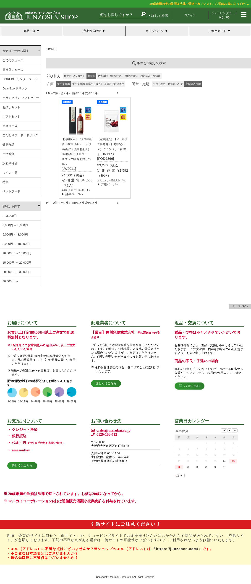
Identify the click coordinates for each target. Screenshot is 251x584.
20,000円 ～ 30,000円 (17, 272)
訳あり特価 (10, 163)
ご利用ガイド (217, 31)
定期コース (10, 126)
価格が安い (116, 75)
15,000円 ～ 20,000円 (17, 262)
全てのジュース (13, 60)
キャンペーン (155, 31)
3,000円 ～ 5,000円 (15, 225)
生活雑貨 (8, 154)
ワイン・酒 (10, 172)
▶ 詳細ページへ (72, 194)
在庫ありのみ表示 (114, 83)
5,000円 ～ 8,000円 (15, 234)
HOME (51, 49)
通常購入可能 (175, 83)
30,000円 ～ (10, 281)
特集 (5, 182)
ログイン (190, 15)
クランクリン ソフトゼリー (21, 98)
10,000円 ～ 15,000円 (17, 253)
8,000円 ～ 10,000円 (16, 244)
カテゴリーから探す (15, 50)
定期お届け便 (92, 31)
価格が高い (131, 75)
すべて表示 (159, 83)
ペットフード (11, 191)
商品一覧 (29, 31)
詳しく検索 (159, 16)
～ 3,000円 (10, 215)
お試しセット (11, 107)
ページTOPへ (240, 306)
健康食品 (8, 144)
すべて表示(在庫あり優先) (87, 83)
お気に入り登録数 (150, 75)
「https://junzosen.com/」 (177, 549)
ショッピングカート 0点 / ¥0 (224, 15)
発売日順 (103, 75)
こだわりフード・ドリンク (20, 135)
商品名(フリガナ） (74, 75)
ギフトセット (11, 116)
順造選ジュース (13, 69)
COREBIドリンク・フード (20, 79)
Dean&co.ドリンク (15, 88)
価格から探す (11, 206)
